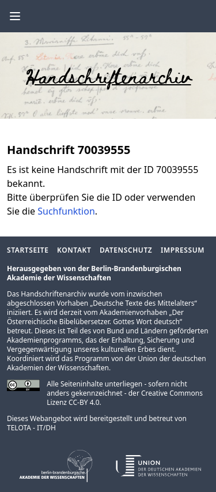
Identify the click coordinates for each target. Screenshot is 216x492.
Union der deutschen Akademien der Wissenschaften (106, 363)
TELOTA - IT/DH (31, 428)
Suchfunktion (66, 211)
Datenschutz (126, 250)
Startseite (27, 250)
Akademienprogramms (44, 340)
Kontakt (74, 250)
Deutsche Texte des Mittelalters (143, 303)
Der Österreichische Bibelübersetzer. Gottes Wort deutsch (95, 316)
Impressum (182, 250)
